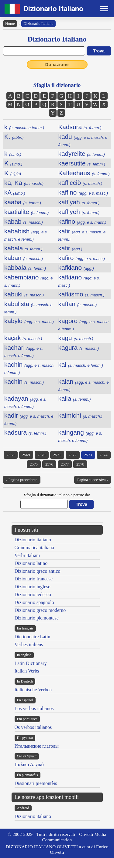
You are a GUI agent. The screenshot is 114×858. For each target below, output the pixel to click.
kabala (23, 248)
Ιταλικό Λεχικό (29, 764)
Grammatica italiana (34, 547)
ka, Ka (23, 182)
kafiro (81, 257)
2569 (26, 454)
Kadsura (80, 126)
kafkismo (81, 294)
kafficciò (80, 182)
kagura (78, 347)
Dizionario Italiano (53, 9)
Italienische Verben (33, 689)
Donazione (57, 64)
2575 (34, 464)
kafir (70, 248)
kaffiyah (79, 202)
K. (13, 136)
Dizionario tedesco (33, 594)
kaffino (83, 192)
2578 (80, 464)
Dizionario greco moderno (40, 610)
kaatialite (26, 211)
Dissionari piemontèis (36, 783)
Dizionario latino (31, 563)
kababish (26, 235)
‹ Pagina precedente (21, 479)
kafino (82, 221)
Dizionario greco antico (37, 571)
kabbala (25, 267)
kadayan (25, 402)
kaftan (77, 303)
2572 (73, 454)
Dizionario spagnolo (34, 602)
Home (10, 23)
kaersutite (81, 163)
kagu (75, 337)
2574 (104, 454)
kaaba (22, 202)
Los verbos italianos (34, 708)
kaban (23, 257)
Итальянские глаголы (37, 746)
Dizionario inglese (32, 586)
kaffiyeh (79, 211)
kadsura (25, 432)
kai (80, 364)
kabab (23, 221)
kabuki (24, 294)
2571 (57, 454)
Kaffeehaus (84, 172)
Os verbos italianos (33, 727)
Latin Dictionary (31, 663)
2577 (65, 464)
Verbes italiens (29, 644)
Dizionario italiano (33, 539)
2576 (49, 464)
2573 (88, 454)
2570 (42, 454)
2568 (11, 454)
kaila (74, 398)
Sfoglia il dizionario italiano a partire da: (57, 494)
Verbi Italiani (27, 555)
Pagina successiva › (92, 479)
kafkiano (76, 267)
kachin (24, 381)
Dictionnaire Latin (32, 636)
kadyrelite (81, 153)
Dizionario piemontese (37, 617)
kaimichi (80, 415)
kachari (23, 351)
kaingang (80, 436)
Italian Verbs (27, 670)
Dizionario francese (34, 578)
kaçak (23, 337)
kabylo (29, 320)
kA (14, 192)
